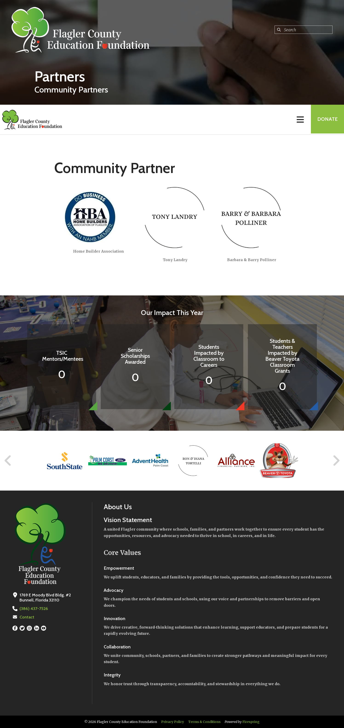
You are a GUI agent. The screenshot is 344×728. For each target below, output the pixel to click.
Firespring (251, 722)
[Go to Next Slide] (336, 461)
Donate (327, 119)
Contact (27, 617)
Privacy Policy (172, 722)
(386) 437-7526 (33, 608)
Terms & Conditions (204, 722)
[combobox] (304, 30)
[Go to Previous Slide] (8, 461)
